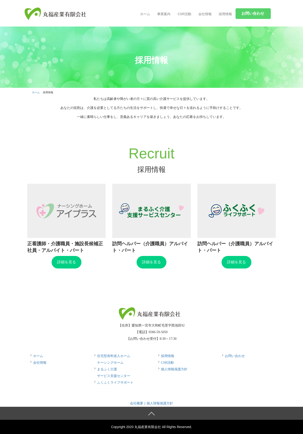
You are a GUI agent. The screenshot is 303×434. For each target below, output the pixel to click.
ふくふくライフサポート (115, 382)
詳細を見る (66, 262)
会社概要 (136, 403)
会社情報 (205, 14)
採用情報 (225, 14)
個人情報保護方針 (174, 369)
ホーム (145, 14)
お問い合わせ (235, 356)
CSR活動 (184, 14)
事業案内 (163, 14)
